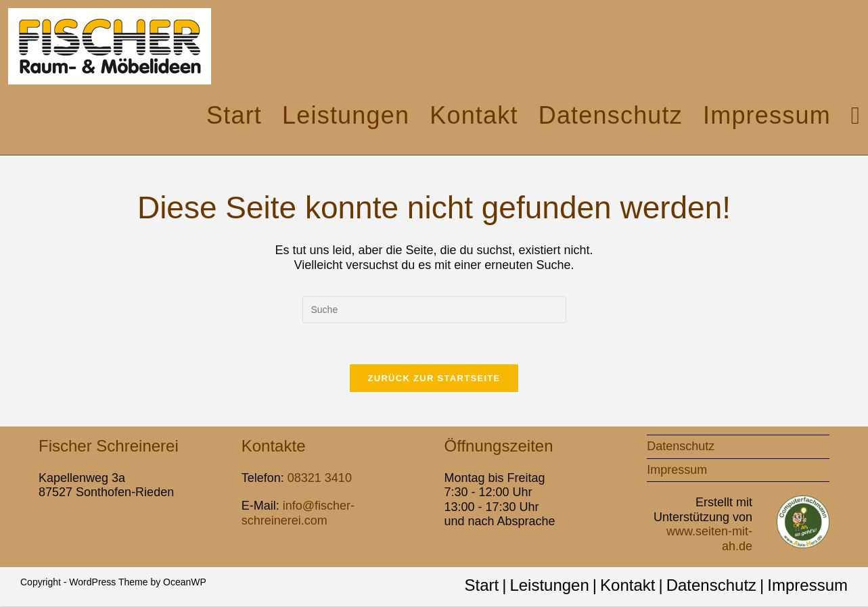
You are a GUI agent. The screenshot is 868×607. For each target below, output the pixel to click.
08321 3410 (320, 478)
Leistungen (549, 586)
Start (481, 586)
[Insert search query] (434, 309)
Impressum (677, 470)
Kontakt (627, 586)
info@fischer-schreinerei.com (298, 514)
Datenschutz (680, 446)
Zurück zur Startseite (433, 378)
